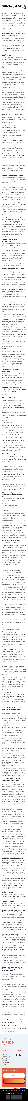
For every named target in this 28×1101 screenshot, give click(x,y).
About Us (4, 1054)
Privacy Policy (6, 1056)
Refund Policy (6, 1062)
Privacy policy (16, 1097)
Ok (8, 1097)
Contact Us (5, 1064)
